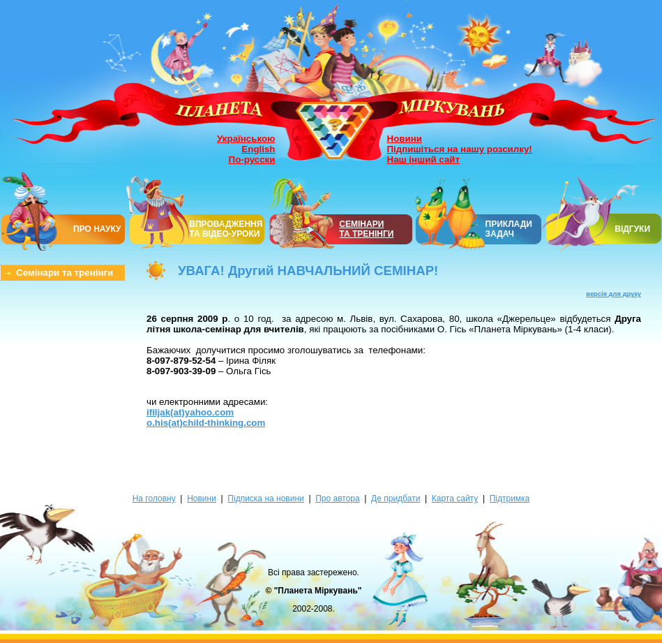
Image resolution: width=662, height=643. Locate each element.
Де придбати (395, 498)
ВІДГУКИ (632, 229)
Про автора (337, 498)
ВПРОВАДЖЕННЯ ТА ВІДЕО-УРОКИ (225, 229)
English (258, 149)
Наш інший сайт (423, 159)
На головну (154, 498)
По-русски (252, 159)
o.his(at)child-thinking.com (205, 422)
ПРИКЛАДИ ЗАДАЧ (509, 229)
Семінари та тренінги (64, 272)
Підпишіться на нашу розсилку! (459, 149)
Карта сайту (455, 498)
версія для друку (613, 293)
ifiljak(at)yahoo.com (190, 412)
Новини (404, 138)
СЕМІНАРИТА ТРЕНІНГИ (366, 229)
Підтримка (510, 498)
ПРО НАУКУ (97, 229)
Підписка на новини (265, 498)
